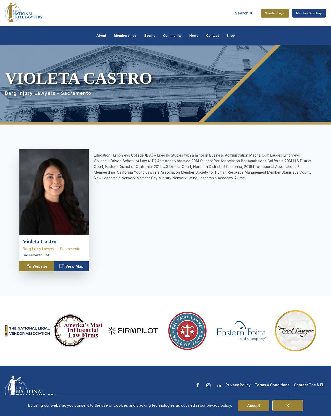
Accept (253, 405)
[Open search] (243, 13)
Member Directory (309, 13)
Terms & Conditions (272, 385)
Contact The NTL (309, 385)
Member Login (275, 13)
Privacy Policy (238, 385)
